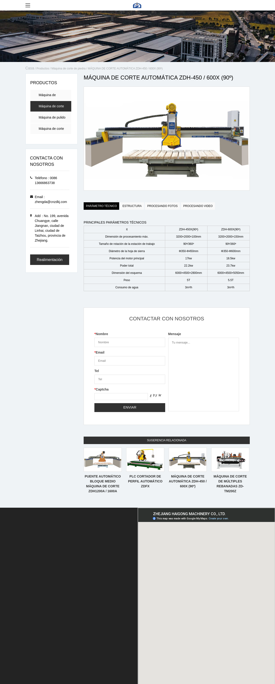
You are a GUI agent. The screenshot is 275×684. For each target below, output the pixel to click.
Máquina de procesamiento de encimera (52, 96)
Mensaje (174, 334)
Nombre (101, 334)
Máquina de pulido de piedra (52, 119)
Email (99, 352)
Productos (42, 68)
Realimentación (49, 260)
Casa (29, 68)
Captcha (101, 389)
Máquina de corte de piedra (68, 68)
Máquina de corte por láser (51, 130)
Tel (96, 371)
